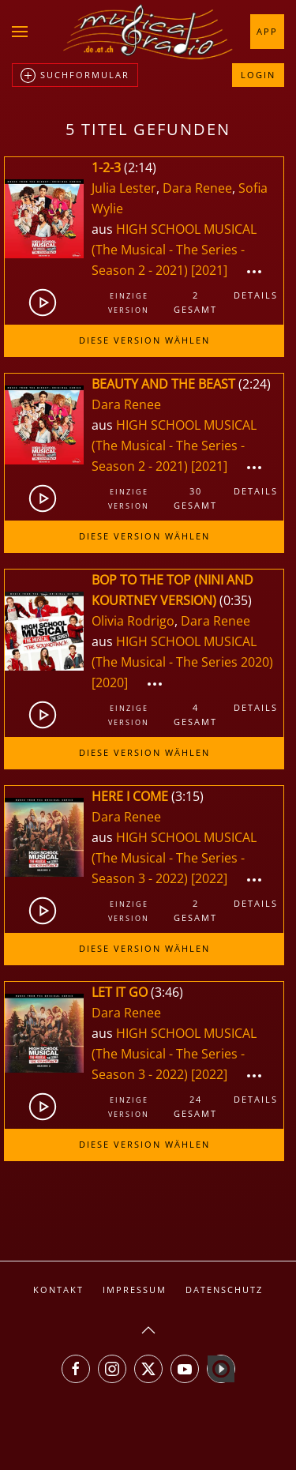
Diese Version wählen (144, 340)
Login (258, 75)
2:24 (254, 384)
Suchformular (75, 76)
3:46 (167, 992)
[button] (20, 31)
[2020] (110, 682)
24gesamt (195, 1106)
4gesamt (195, 714)
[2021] (209, 270)
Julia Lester (124, 188)
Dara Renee (197, 188)
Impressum (135, 1289)
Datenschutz (224, 1289)
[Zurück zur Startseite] (148, 31)
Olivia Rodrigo (133, 621)
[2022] (209, 878)
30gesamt (195, 498)
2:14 (140, 167)
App (267, 31)
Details (256, 295)
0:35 (235, 600)
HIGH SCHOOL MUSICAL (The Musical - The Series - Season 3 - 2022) (174, 858)
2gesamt (195, 302)
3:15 (187, 796)
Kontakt (58, 1289)
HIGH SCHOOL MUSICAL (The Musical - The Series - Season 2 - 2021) (174, 249)
